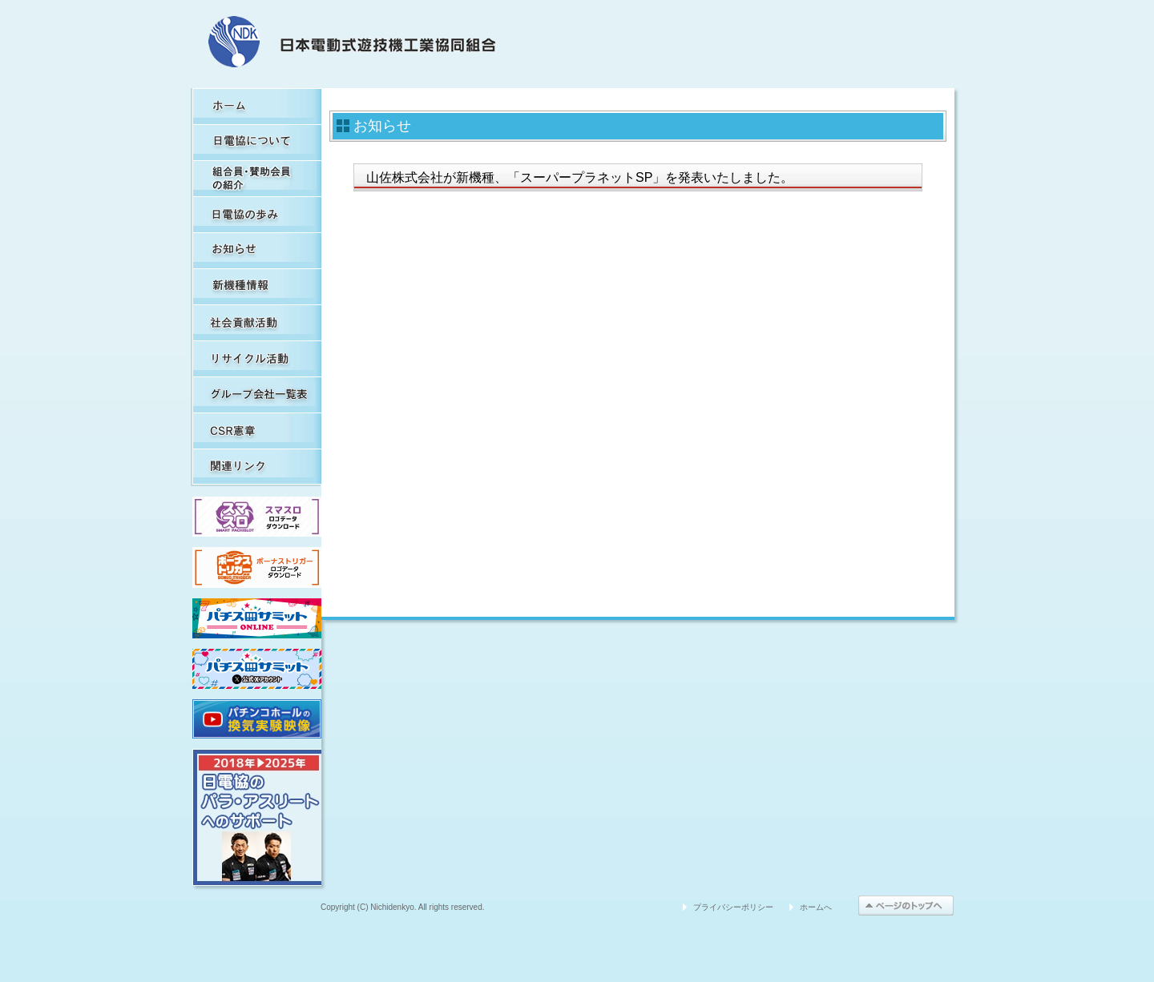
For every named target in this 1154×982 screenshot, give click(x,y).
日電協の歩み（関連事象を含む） (256, 214)
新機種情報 (256, 286)
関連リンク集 (256, 467)
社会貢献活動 (256, 322)
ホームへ (816, 907)
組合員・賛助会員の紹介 (256, 178)
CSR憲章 (256, 431)
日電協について (256, 142)
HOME (256, 106)
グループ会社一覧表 (256, 394)
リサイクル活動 (256, 358)
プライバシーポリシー (733, 907)
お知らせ (256, 250)
